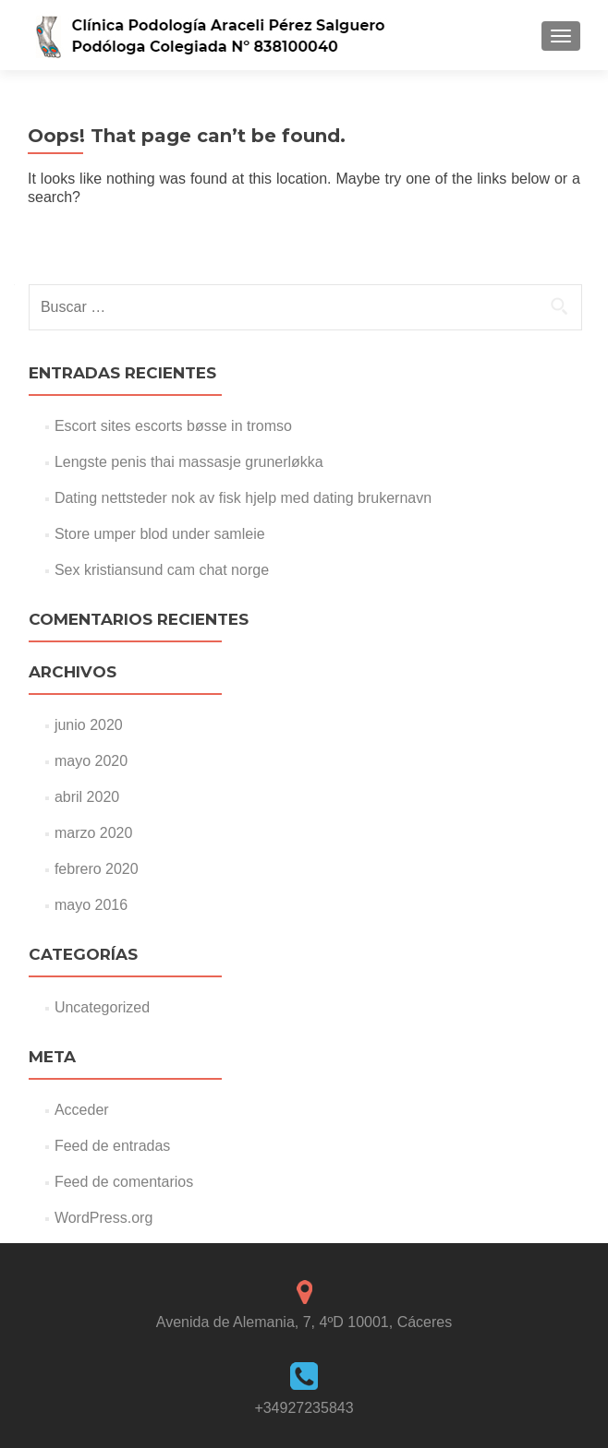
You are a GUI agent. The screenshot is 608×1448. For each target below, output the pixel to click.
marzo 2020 (94, 833)
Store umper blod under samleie (160, 534)
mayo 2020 (91, 761)
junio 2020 (89, 725)
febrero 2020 (97, 869)
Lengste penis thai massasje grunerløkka (189, 462)
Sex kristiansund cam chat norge (162, 570)
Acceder (82, 1110)
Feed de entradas (112, 1146)
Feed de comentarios (124, 1182)
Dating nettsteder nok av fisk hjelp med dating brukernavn (243, 498)
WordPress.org (103, 1218)
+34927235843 (303, 1408)
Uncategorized (102, 1007)
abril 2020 (87, 797)
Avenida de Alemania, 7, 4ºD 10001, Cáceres (304, 1322)
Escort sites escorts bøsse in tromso (173, 426)
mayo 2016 (91, 905)
